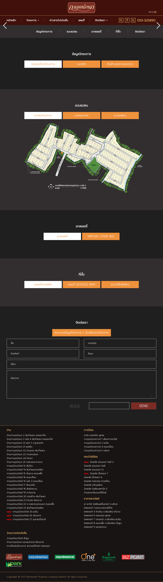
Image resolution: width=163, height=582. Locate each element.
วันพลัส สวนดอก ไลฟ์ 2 (98, 462)
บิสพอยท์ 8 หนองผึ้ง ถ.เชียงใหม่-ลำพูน (103, 523)
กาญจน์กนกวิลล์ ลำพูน (18, 538)
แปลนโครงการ (43, 115)
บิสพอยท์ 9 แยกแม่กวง (95, 527)
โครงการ (32, 20)
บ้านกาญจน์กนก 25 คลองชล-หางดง (25, 462)
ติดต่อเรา (140, 31)
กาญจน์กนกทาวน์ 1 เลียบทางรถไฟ (100, 439)
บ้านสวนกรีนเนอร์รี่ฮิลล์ (95, 492)
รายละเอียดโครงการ (43, 64)
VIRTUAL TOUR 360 (101, 236)
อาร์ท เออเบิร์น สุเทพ (94, 435)
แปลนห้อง (120, 115)
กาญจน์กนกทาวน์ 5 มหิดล (96, 450)
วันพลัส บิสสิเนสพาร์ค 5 (95, 488)
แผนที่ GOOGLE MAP (81, 284)
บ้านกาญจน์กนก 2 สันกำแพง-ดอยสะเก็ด (26, 435)
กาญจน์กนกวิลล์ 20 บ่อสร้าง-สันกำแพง (26, 496)
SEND (143, 405)
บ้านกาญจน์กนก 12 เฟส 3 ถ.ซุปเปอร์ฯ (25, 443)
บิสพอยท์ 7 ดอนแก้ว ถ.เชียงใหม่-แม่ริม (102, 519)
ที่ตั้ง (118, 31)
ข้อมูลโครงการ (44, 31)
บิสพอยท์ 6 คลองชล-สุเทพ (97, 515)
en (155, 12)
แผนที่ (81, 20)
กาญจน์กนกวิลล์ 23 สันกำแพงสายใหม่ (25, 508)
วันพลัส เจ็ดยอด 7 (96, 473)
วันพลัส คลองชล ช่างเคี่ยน (97, 481)
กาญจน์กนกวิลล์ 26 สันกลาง (24, 515)
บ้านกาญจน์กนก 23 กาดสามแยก (22, 454)
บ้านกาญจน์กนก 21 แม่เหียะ (20, 446)
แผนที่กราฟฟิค (43, 284)
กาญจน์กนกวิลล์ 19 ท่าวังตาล (21, 492)
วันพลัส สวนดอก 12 (93, 469)
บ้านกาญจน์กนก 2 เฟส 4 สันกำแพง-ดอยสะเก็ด (30, 439)
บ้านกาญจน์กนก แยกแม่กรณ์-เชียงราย (25, 542)
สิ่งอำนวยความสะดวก (120, 64)
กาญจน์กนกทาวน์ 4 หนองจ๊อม (98, 446)
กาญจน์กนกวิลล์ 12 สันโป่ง (20, 466)
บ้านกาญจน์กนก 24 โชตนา (20, 458)
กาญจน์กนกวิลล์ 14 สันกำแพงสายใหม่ (25, 469)
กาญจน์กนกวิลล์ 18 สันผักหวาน (22, 488)
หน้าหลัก (11, 20)
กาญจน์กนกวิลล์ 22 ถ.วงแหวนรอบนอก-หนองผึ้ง (30, 504)
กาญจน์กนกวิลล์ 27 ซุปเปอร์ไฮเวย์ (26, 519)
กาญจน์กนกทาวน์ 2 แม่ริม (96, 443)
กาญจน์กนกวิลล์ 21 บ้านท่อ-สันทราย (24, 500)
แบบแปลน (72, 31)
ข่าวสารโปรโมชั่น (59, 20)
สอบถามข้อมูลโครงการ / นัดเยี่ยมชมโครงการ (82, 332)
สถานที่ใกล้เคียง (120, 284)
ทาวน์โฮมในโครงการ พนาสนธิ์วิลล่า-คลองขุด (28, 546)
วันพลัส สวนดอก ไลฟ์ (94, 466)
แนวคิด (81, 64)
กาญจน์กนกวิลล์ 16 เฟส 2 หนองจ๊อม (25, 481)
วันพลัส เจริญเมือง (93, 485)
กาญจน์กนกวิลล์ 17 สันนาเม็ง (21, 485)
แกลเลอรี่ (96, 31)
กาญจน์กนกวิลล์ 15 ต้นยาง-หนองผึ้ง (25, 473)
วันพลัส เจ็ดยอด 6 (93, 477)
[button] (158, 25)
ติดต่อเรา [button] (101, 20)
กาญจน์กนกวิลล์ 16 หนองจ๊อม (21, 477)
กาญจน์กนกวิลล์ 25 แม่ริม (22, 511)
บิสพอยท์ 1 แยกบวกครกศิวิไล (98, 508)
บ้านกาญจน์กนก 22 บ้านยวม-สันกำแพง (26, 450)
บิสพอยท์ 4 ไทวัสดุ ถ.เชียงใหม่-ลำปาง (102, 511)
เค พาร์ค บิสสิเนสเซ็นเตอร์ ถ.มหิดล (100, 504)
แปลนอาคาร (81, 115)
